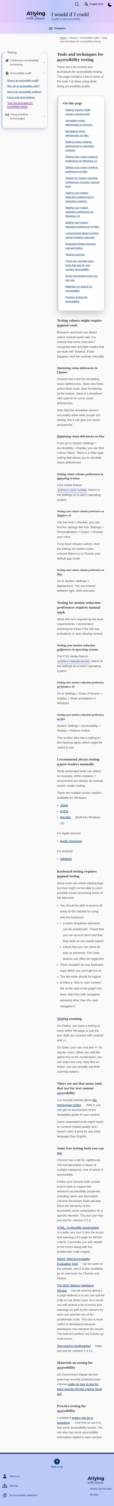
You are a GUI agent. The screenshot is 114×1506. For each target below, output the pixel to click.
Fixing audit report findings (21, 97)
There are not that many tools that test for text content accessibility (79, 265)
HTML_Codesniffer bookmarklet (78, 1227)
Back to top (57, 1463)
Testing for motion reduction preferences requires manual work (82, 182)
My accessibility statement (23, 1495)
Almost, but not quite (101, 1488)
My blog (94, 1494)
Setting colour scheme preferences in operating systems (79, 146)
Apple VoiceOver (71, 841)
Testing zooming (75, 254)
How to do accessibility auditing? (24, 92)
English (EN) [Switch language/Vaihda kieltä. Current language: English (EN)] (93, 4)
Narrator (65, 817)
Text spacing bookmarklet (74, 1346)
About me (15, 1476)
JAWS (64, 805)
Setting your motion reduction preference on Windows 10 (79, 212)
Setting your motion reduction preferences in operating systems (79, 197)
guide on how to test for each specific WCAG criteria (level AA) (79, 1389)
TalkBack (66, 859)
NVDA (64, 811)
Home (63, 38)
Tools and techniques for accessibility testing (20, 105)
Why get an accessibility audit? (23, 86)
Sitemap (14, 1486)
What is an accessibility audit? (23, 80)
